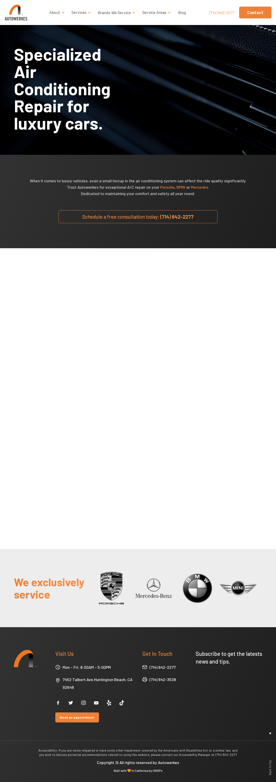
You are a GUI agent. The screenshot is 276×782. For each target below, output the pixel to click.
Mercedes (199, 187)
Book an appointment (77, 717)
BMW (181, 187)
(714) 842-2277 (222, 12)
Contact (255, 12)
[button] (58, 12)
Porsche (167, 187)
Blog (182, 12)
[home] (16, 12)
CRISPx (157, 770)
